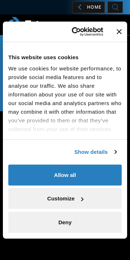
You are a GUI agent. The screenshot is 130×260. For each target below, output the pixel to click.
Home (88, 7)
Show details (91, 152)
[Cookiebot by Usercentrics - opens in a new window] (76, 31)
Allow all (65, 175)
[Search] (115, 7)
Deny (65, 222)
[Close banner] (119, 31)
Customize (65, 198)
